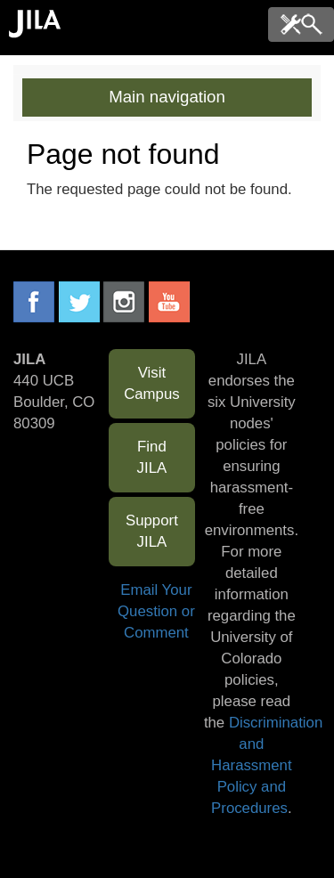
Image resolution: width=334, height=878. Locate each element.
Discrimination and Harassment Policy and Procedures (266, 765)
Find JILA (152, 457)
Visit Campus (152, 383)
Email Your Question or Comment (156, 611)
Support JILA (152, 531)
